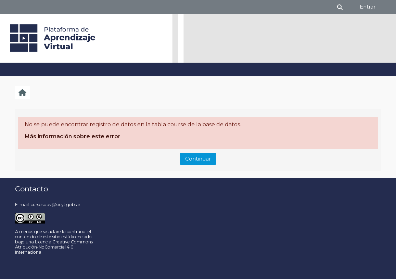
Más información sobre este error (72, 136)
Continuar (198, 158)
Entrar (367, 6)
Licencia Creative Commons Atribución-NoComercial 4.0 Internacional (54, 247)
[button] (340, 6)
